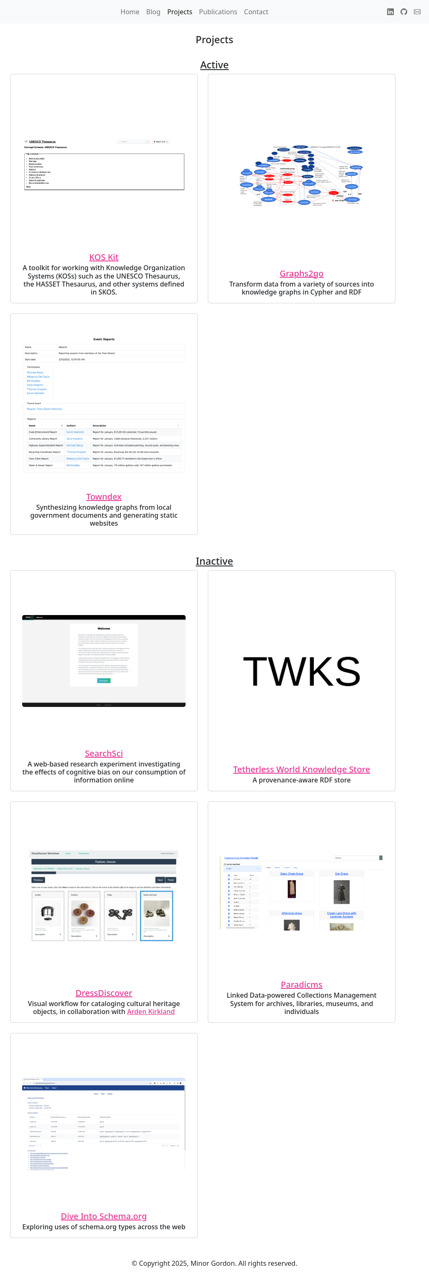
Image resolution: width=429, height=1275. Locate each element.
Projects (179, 11)
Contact (256, 11)
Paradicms (301, 984)
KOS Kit (104, 257)
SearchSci (104, 753)
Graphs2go (302, 273)
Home (130, 11)
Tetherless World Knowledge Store (301, 769)
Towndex (104, 496)
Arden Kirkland (151, 1011)
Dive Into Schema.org (104, 1216)
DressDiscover (103, 993)
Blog (153, 11)
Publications (218, 11)
